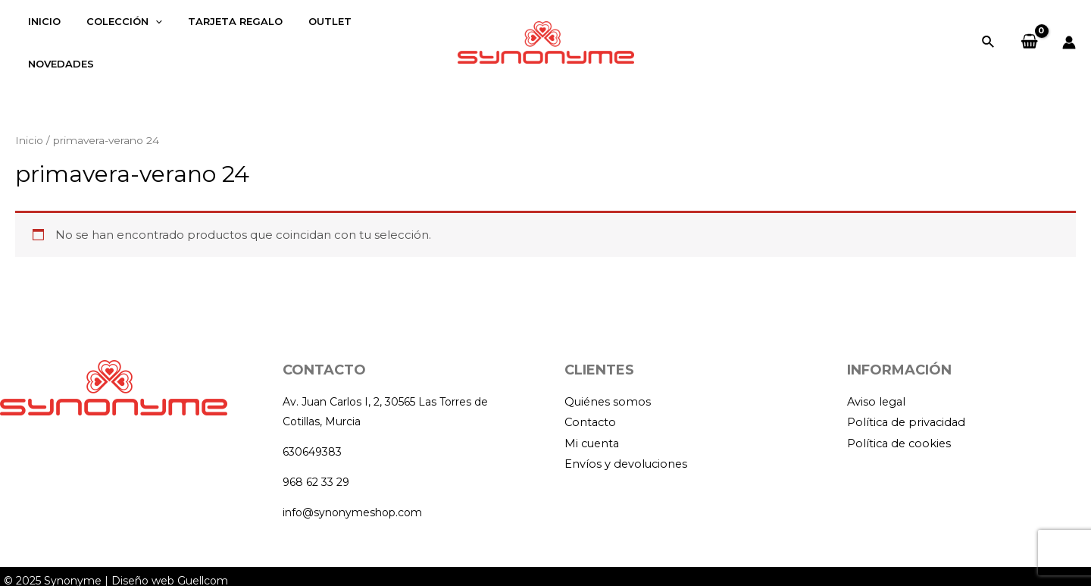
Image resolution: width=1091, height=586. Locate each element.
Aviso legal (877, 383)
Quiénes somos (608, 383)
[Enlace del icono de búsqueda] (989, 32)
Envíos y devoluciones (627, 447)
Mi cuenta (593, 425)
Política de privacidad (908, 404)
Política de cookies (901, 425)
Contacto (591, 404)
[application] (146, 32)
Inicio (29, 121)
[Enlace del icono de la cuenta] (1069, 32)
